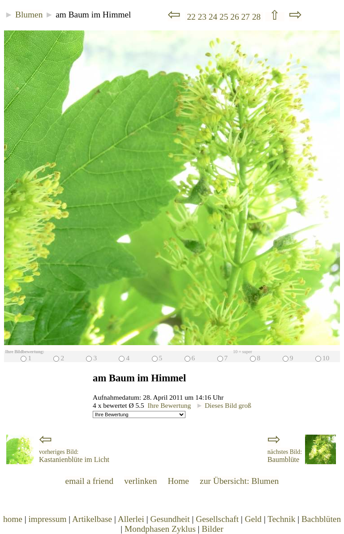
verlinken (140, 481)
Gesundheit (169, 519)
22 (191, 16)
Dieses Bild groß (223, 405)
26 (235, 16)
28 (257, 16)
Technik (281, 519)
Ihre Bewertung (169, 405)
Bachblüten (321, 519)
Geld (253, 519)
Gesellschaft (217, 519)
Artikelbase (92, 519)
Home (178, 481)
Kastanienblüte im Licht (74, 456)
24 (214, 16)
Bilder (212, 529)
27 (246, 16)
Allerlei (131, 519)
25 (224, 16)
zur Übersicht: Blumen (239, 481)
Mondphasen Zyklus (160, 529)
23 (203, 16)
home (12, 519)
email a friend (89, 481)
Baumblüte (284, 456)
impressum (47, 519)
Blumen (29, 14)
